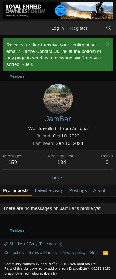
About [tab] (99, 190)
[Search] (109, 28)
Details (50, 273)
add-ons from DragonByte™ (69, 268)
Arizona (80, 128)
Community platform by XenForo (50, 264)
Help (94, 252)
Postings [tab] (78, 190)
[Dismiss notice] (107, 44)
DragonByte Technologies (23, 273)
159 (12, 162)
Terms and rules (42, 252)
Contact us (14, 252)
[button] (8, 28)
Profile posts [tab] (16, 190)
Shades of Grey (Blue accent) (33, 244)
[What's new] (96, 28)
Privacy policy (73, 252)
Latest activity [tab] (49, 190)
